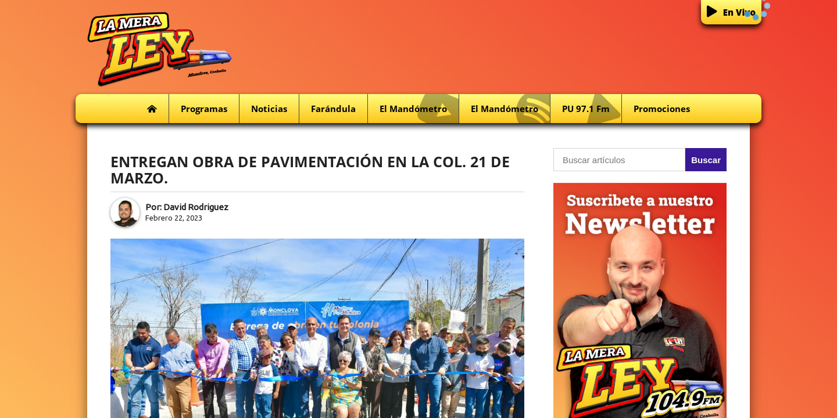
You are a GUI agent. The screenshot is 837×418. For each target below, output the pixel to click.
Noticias (269, 108)
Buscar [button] (706, 160)
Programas (204, 108)
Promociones (662, 108)
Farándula (333, 108)
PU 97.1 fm (591, 109)
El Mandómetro (419, 109)
